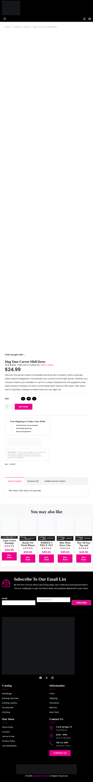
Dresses (26, 27)
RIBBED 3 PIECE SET (46, 544)
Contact (6, 731)
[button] (23, 19)
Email (4, 598)
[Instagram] (52, 678)
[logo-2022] (19, 8)
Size (7, 398)
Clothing (16, 27)
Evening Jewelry (9, 703)
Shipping (53, 698)
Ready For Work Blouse (28, 544)
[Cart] (89, 19)
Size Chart (54, 712)
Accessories (7, 707)
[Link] (84, 18)
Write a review (47, 365)
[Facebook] (40, 678)
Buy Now (23, 406)
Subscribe (81, 602)
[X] (46, 678)
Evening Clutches (10, 698)
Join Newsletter (9, 745)
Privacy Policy (8, 741)
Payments (54, 703)
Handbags (7, 693)
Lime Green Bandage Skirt (9, 543)
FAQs (51, 693)
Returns (53, 707)
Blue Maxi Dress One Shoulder (65, 545)
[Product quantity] (9, 406)
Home (7, 27)
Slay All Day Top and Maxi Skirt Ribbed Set (83, 546)
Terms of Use (8, 736)
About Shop (7, 727)
